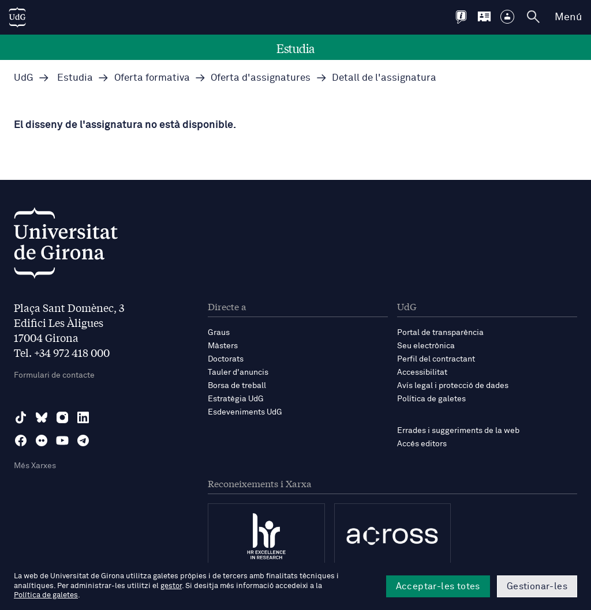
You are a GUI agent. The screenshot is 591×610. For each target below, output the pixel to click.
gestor (171, 586)
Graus (219, 333)
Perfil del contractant (436, 359)
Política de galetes (431, 399)
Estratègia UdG (236, 399)
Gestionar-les (537, 586)
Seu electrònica (426, 346)
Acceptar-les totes (438, 586)
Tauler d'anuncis (238, 372)
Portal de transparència (440, 333)
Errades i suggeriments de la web (458, 431)
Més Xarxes (35, 466)
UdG (23, 78)
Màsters (223, 346)
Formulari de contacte (54, 375)
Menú (568, 17)
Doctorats (226, 359)
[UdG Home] (17, 17)
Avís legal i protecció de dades (452, 386)
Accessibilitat (422, 372)
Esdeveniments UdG (245, 412)
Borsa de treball (237, 386)
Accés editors (422, 444)
